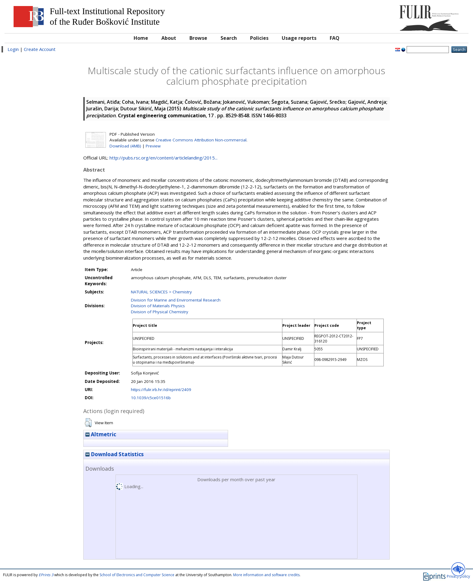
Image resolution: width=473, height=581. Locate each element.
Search (229, 38)
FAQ (334, 38)
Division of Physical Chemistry (159, 311)
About (168, 38)
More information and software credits (266, 574)
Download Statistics (114, 454)
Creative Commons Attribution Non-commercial (201, 140)
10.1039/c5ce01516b (151, 397)
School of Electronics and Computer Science (137, 574)
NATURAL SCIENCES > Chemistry (161, 292)
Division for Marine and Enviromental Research (176, 300)
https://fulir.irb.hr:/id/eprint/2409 (161, 389)
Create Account (40, 49)
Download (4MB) (125, 146)
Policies (259, 38)
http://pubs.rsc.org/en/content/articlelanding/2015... (163, 158)
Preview (153, 146)
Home (141, 38)
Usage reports (299, 38)
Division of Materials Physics (158, 305)
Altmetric (100, 434)
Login (13, 49)
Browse (198, 38)
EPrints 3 (46, 574)
